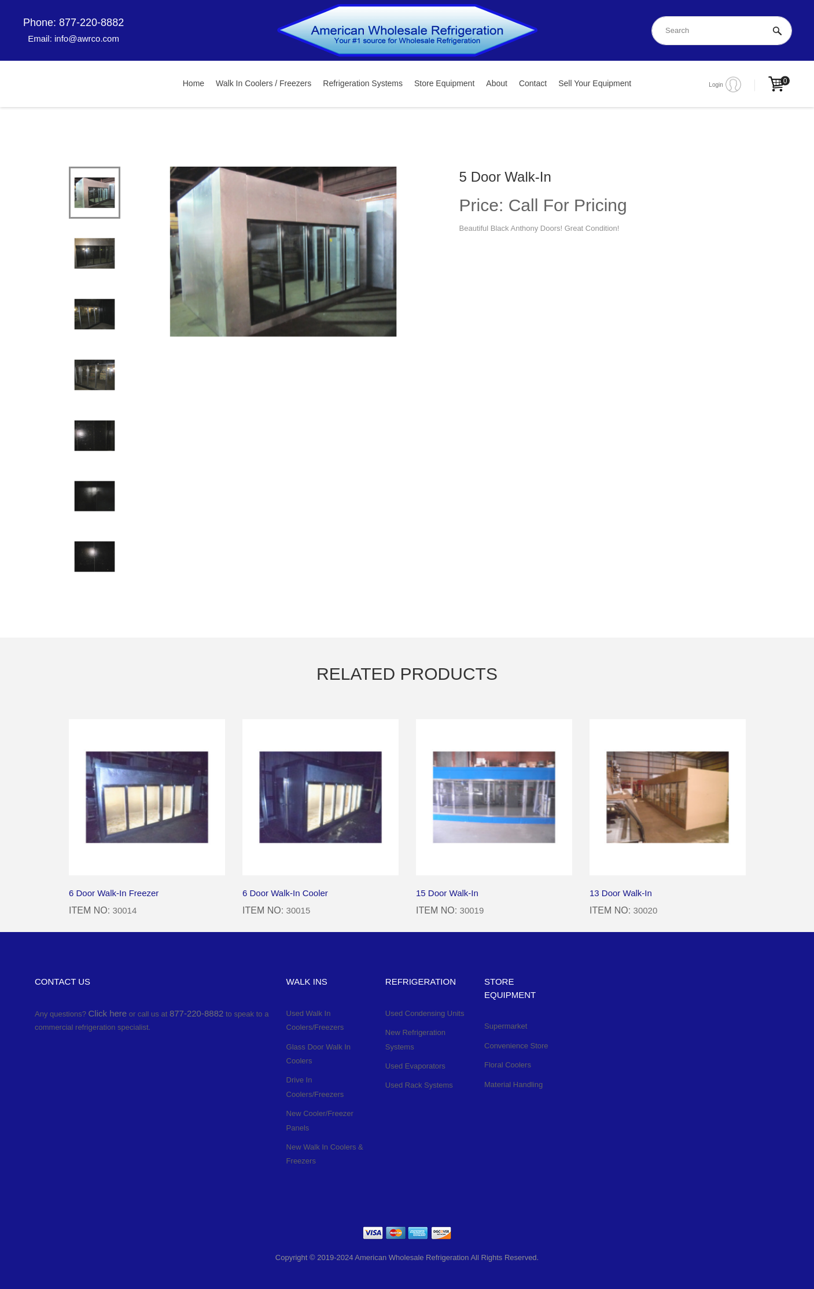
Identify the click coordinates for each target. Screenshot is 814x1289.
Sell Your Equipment (594, 83)
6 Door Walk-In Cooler (285, 893)
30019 (471, 910)
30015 (298, 910)
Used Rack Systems (419, 1085)
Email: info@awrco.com (73, 38)
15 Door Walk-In (447, 893)
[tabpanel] (283, 252)
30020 (645, 910)
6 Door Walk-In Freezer (114, 893)
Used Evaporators (415, 1066)
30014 (124, 910)
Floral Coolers (507, 1064)
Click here (108, 1013)
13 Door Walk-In (621, 893)
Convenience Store (516, 1045)
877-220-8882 (196, 1013)
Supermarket (505, 1026)
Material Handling (513, 1084)
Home (193, 83)
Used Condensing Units (425, 1013)
